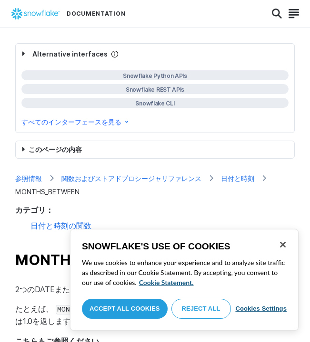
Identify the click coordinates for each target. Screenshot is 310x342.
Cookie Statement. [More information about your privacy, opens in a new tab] (166, 282)
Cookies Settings (261, 308)
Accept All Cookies (125, 308)
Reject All (201, 308)
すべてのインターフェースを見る (75, 122)
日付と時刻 (237, 178)
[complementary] (155, 88)
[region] (184, 280)
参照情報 (28, 178)
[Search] (276, 14)
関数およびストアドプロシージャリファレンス (131, 178)
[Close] (282, 244)
